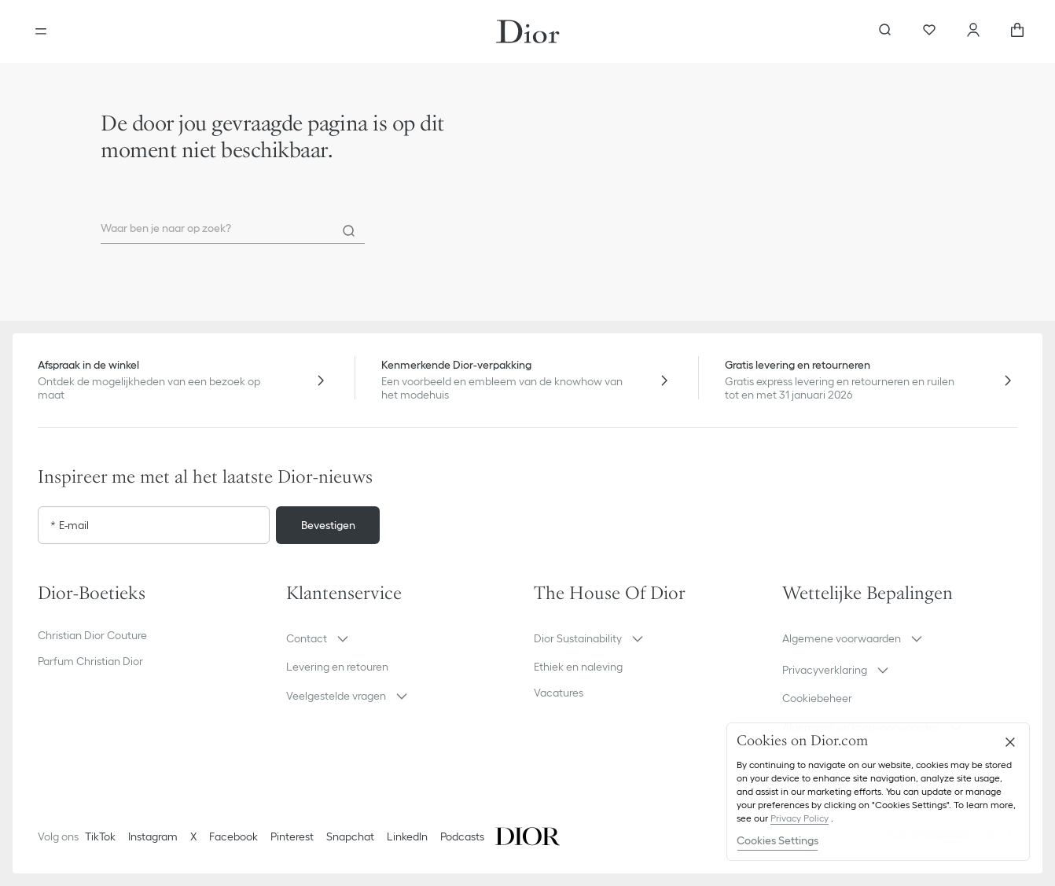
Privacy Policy (799, 818)
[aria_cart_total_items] (1017, 31)
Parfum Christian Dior (90, 661)
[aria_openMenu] (41, 31)
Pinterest (292, 836)
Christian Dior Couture (92, 635)
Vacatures (558, 692)
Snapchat (350, 836)
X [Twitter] (193, 836)
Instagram (153, 836)
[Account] (973, 31)
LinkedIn (407, 836)
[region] (878, 791)
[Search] (349, 231)
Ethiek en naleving (578, 666)
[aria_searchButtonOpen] (885, 31)
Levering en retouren (337, 666)
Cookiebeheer (817, 698)
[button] (404, 638)
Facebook (233, 836)
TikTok (100, 836)
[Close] (1010, 742)
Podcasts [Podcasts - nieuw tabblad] (462, 836)
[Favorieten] (929, 31)
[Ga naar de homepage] (528, 31)
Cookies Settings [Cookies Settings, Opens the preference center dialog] (777, 840)
